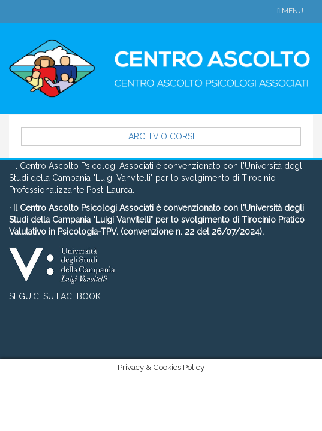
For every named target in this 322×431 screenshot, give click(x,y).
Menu (291, 11)
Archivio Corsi (161, 136)
